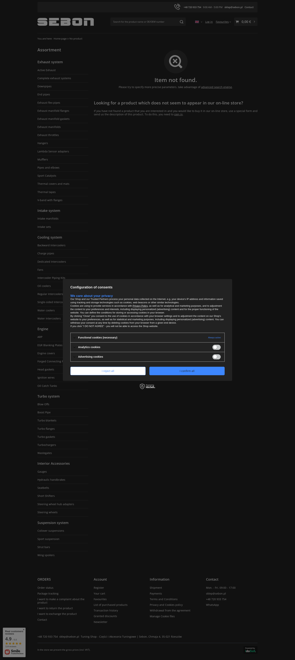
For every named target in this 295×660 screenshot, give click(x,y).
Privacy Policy (140, 305)
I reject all (108, 371)
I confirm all (187, 371)
